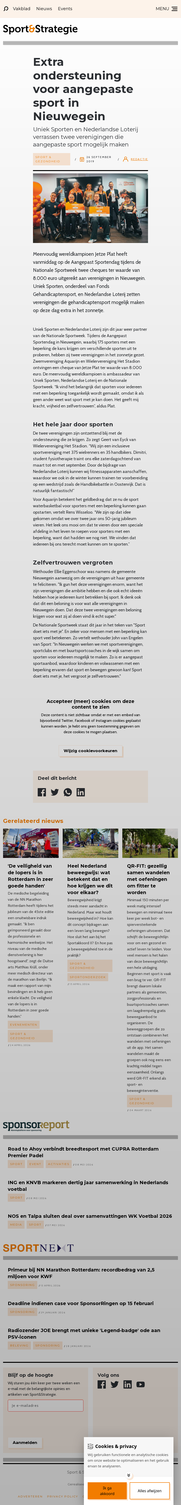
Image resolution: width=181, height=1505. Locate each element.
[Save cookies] (107, 1490)
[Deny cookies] (150, 1490)
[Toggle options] (128, 1475)
